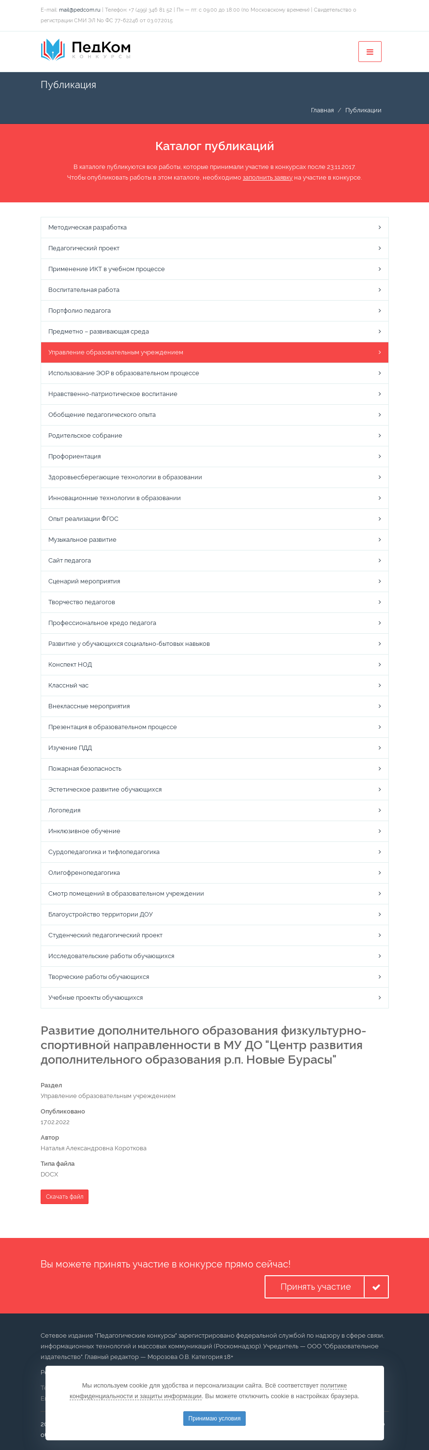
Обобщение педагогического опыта (102, 414)
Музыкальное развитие (82, 539)
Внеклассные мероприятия (89, 706)
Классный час (68, 685)
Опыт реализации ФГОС (83, 518)
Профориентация (74, 456)
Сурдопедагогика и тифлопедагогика (104, 851)
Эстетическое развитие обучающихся (105, 789)
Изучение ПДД (70, 747)
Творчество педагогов (81, 602)
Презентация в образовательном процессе (112, 727)
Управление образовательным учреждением (115, 352)
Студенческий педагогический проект (105, 935)
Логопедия (64, 810)
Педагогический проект (83, 248)
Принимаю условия (215, 1418)
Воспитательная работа (83, 289)
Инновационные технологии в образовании (114, 498)
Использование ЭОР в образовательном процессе (123, 373)
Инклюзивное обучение (84, 831)
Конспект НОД (70, 664)
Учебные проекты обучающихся (95, 997)
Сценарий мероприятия (84, 581)
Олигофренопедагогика (84, 872)
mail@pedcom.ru (80, 10)
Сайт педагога (69, 560)
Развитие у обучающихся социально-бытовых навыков (129, 643)
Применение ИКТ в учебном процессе (106, 269)
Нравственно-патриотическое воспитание (113, 393)
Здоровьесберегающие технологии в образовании (125, 477)
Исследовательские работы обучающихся (111, 956)
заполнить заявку (268, 177)
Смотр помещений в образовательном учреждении (126, 893)
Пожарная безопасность (84, 768)
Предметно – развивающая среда (98, 331)
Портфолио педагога (79, 310)
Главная (322, 110)
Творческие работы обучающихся (98, 976)
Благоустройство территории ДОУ (100, 914)
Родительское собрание (85, 435)
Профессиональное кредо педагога (102, 622)
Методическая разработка (87, 227)
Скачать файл (64, 1196)
